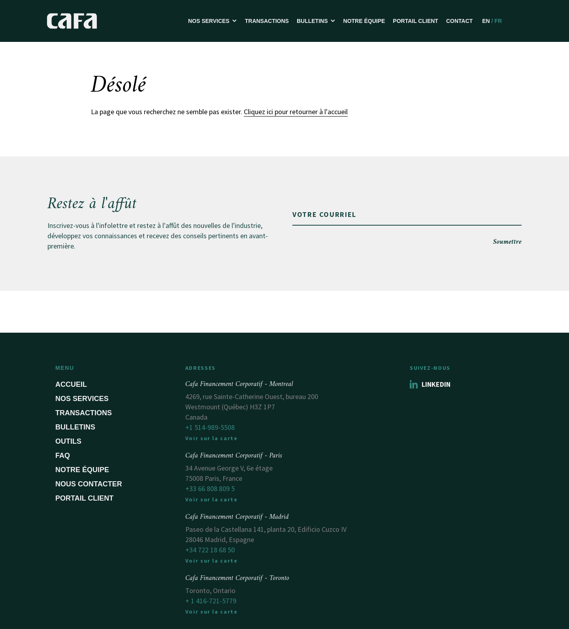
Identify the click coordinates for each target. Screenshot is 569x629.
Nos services (82, 399)
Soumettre (507, 242)
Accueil (71, 384)
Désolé (118, 86)
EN (486, 21)
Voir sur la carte (211, 438)
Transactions (267, 21)
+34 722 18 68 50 (210, 549)
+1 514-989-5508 (210, 427)
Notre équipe (364, 21)
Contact (459, 21)
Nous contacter (88, 484)
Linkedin (430, 384)
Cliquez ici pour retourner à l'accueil (296, 111)
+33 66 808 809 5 (210, 488)
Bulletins (75, 427)
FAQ (62, 456)
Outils (68, 441)
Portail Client (415, 21)
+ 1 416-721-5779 (210, 600)
